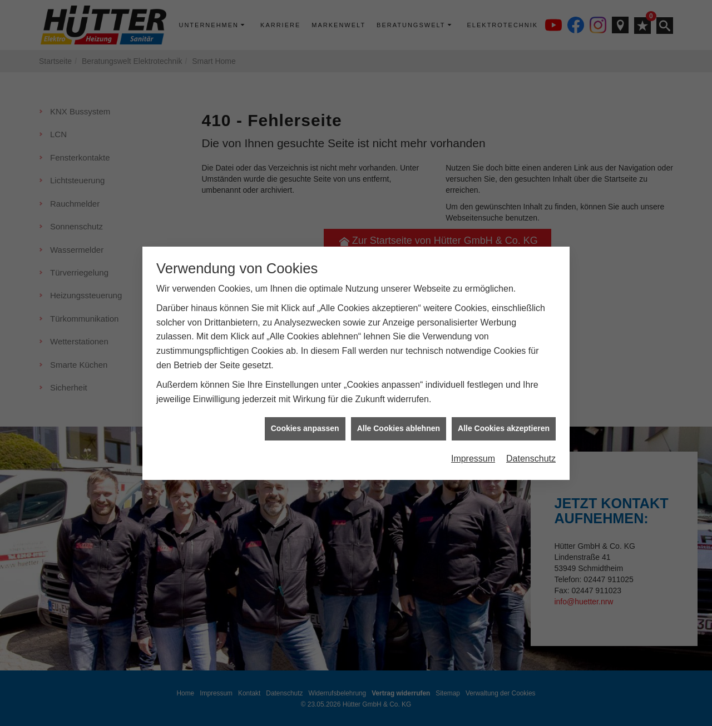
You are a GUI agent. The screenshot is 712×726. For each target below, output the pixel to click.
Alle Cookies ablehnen (398, 419)
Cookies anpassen (305, 419)
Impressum (473, 449)
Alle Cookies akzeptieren (504, 419)
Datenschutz (531, 449)
